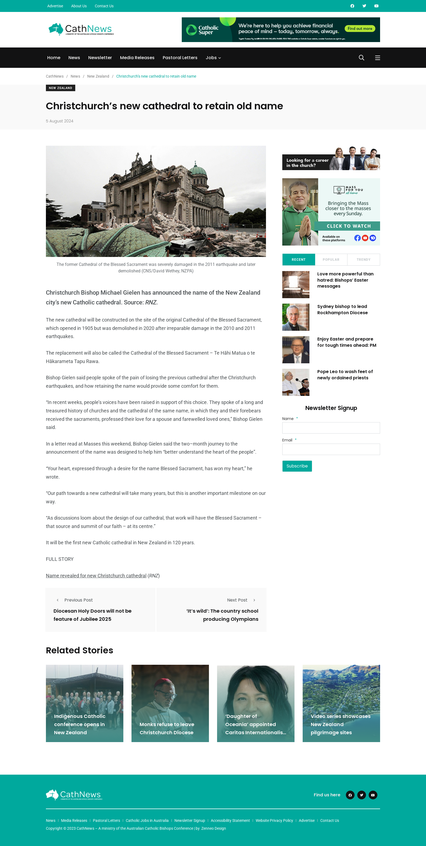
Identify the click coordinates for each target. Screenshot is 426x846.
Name (290, 418)
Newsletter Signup (189, 820)
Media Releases (137, 58)
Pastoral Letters (180, 58)
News (74, 58)
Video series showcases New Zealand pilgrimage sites (341, 723)
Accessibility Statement (230, 820)
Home (53, 58)
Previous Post (73, 600)
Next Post (242, 600)
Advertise (55, 6)
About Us (79, 6)
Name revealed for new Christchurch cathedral (96, 575)
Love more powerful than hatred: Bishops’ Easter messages (346, 280)
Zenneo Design (213, 828)
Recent (299, 260)
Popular (331, 260)
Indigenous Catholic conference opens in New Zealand (79, 723)
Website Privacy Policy (274, 820)
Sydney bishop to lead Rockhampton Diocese (343, 309)
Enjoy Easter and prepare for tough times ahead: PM (347, 342)
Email (289, 440)
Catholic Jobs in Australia (147, 820)
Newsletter (100, 58)
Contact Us (104, 6)
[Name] (331, 428)
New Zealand (60, 88)
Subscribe (297, 466)
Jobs (211, 58)
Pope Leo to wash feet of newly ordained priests (345, 374)
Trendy (364, 260)
